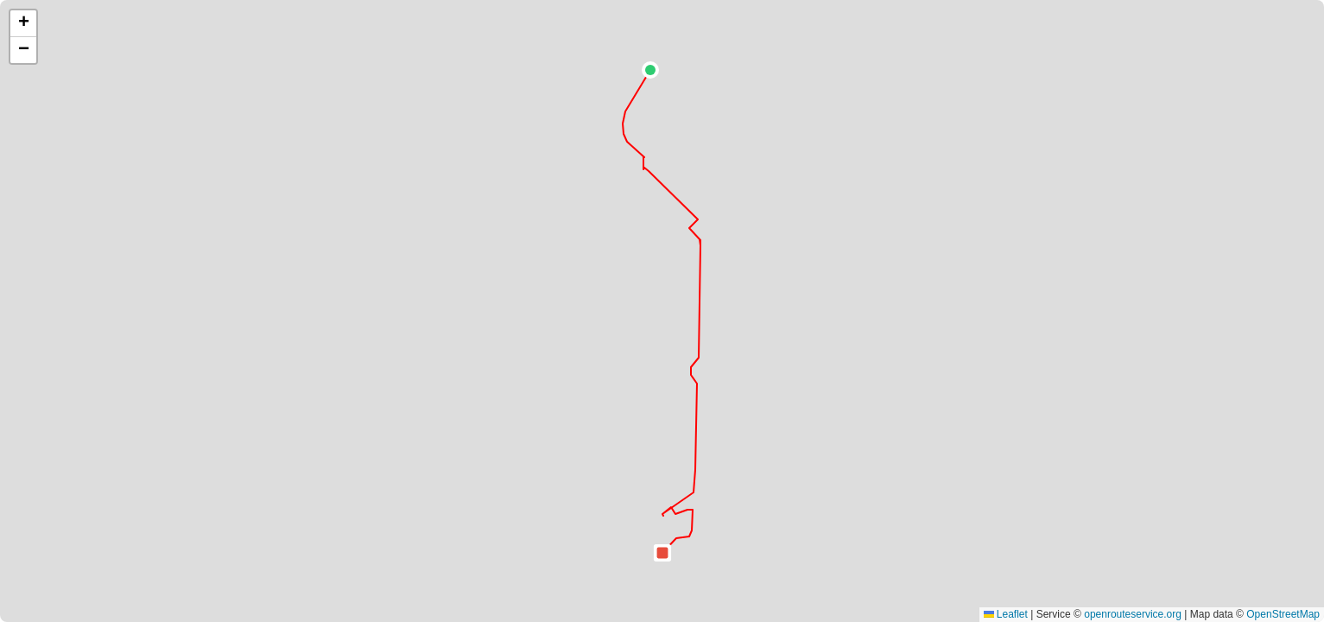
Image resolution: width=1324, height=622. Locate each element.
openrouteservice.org (1132, 614)
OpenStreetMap (1283, 614)
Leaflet (1006, 614)
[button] (650, 70)
